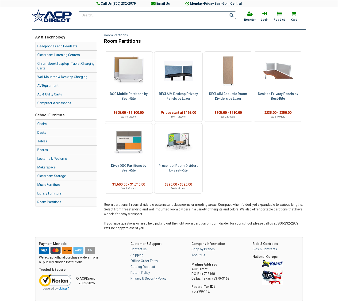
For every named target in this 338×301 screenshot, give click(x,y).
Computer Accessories (54, 103)
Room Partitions (49, 202)
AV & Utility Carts (49, 94)
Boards (42, 150)
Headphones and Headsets (57, 46)
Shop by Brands (203, 249)
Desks (41, 132)
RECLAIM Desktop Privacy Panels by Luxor (178, 96)
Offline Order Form (144, 261)
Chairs (42, 124)
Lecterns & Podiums (52, 158)
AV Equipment (47, 86)
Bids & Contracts (265, 249)
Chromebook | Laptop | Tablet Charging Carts (66, 66)
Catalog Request (143, 267)
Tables (42, 141)
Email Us (160, 3)
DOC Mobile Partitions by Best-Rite (129, 96)
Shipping (137, 255)
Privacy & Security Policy (148, 278)
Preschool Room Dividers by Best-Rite (178, 168)
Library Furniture (49, 193)
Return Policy (140, 272)
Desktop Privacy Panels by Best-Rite (278, 96)
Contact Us (139, 249)
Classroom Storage (51, 176)
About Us (198, 255)
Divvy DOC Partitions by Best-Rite (128, 168)
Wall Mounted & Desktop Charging (62, 77)
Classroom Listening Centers (58, 55)
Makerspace (46, 167)
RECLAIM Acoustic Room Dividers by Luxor (228, 96)
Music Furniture (48, 185)
